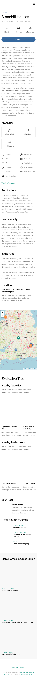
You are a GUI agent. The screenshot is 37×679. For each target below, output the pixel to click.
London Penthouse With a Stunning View (17, 622)
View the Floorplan (8, 183)
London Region (19, 532)
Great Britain (19, 21)
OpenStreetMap (33, 368)
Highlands (17, 541)
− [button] (2, 315)
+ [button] (2, 312)
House (4, 13)
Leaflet (25, 368)
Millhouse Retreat (20, 528)
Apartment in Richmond (10, 654)
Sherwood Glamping (21, 544)
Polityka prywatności (18, 667)
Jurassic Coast (8, 588)
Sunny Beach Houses (9, 590)
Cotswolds (28, 21)
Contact (18, 39)
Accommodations (7, 21)
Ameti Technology (26, 674)
